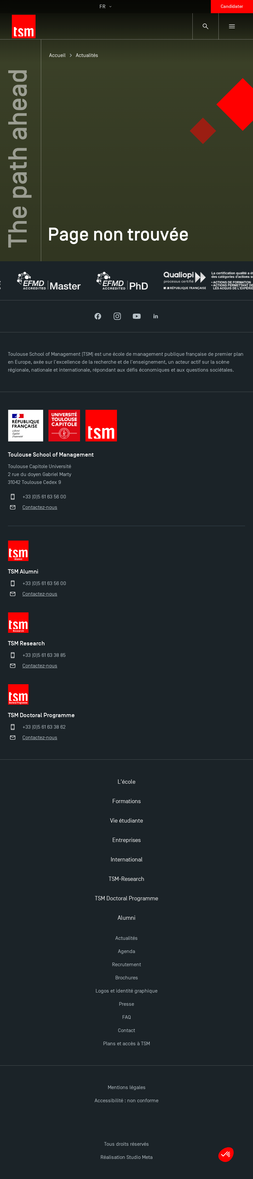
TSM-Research (126, 879)
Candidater (232, 6)
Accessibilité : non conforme (126, 1101)
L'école (126, 781)
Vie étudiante (126, 820)
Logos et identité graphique (126, 991)
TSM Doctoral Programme (126, 898)
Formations (126, 801)
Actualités (87, 55)
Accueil (57, 55)
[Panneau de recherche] (205, 26)
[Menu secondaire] (232, 26)
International (127, 859)
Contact (126, 1030)
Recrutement (126, 965)
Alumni (126, 917)
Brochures (126, 978)
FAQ (126, 1017)
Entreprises (126, 840)
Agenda (126, 951)
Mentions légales (127, 1087)
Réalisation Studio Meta (126, 1157)
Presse (126, 1004)
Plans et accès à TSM (126, 1044)
